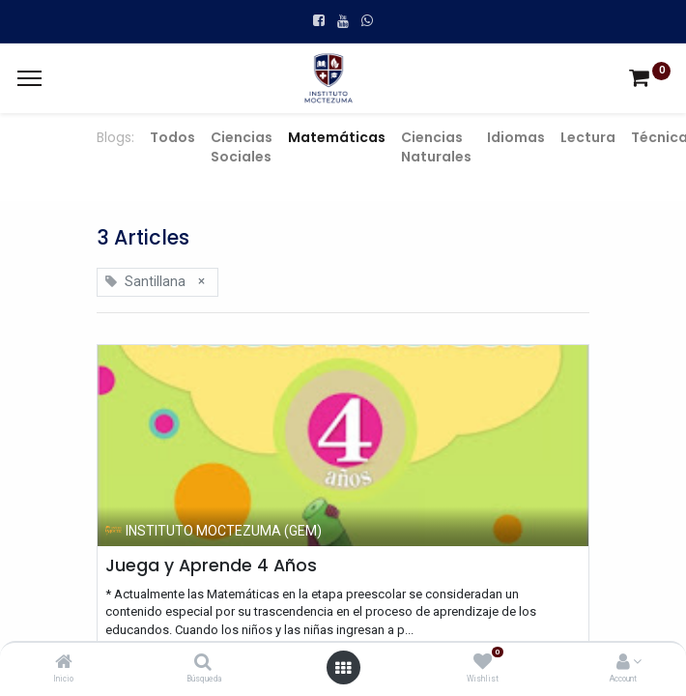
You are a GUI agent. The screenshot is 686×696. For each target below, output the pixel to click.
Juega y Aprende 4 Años (211, 565)
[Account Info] (623, 663)
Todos (172, 137)
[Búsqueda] (203, 663)
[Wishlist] (482, 663)
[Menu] (29, 78)
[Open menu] (343, 668)
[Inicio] (63, 663)
